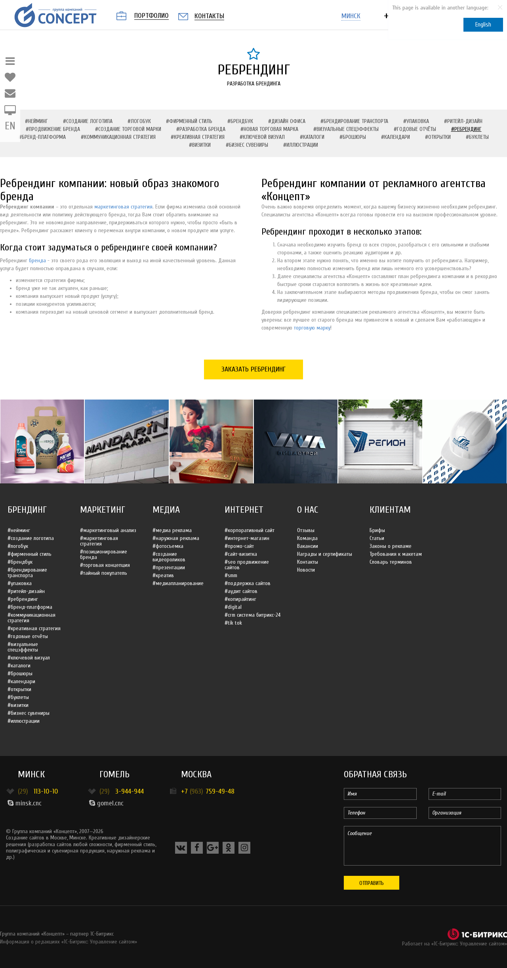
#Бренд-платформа (42, 137)
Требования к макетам (396, 554)
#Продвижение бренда (53, 129)
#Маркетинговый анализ (108, 530)
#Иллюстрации (300, 145)
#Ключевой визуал (262, 137)
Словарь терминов (391, 562)
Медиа (166, 509)
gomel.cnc (106, 803)
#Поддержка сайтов (248, 583)
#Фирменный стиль (189, 121)
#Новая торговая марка (269, 129)
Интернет (244, 509)
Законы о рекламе (391, 546)
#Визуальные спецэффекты (346, 129)
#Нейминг (36, 121)
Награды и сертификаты (324, 554)
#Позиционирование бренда (103, 554)
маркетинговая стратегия (123, 206)
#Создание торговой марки (128, 129)
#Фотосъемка (167, 546)
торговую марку (312, 327)
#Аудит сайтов (241, 591)
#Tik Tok (233, 622)
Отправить (371, 883)
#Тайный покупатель (103, 573)
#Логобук (139, 121)
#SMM (231, 575)
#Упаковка (416, 121)
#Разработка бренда (200, 129)
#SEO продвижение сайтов (247, 565)
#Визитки (200, 145)
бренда (37, 260)
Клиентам (390, 509)
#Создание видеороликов (168, 557)
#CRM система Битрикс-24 (252, 615)
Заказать (253, 369)
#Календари (395, 137)
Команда (307, 538)
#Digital (233, 607)
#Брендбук (240, 121)
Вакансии (307, 546)
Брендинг (27, 509)
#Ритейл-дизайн (463, 121)
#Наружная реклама (175, 538)
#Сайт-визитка (241, 554)
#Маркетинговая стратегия (99, 541)
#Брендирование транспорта (354, 121)
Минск (31, 774)
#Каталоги (312, 137)
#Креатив (163, 575)
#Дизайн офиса (286, 121)
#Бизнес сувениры (247, 145)
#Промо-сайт (239, 546)
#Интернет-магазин (247, 538)
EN (10, 126)
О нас (307, 509)
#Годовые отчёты (415, 129)
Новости (306, 569)
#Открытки (438, 137)
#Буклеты (477, 137)
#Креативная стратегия (198, 137)
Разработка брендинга (253, 83)
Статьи (377, 538)
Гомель (114, 774)
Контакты (307, 562)
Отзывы (305, 530)
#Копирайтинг (240, 599)
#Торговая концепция (105, 565)
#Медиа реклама (172, 530)
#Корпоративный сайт (249, 530)
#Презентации (168, 567)
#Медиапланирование (178, 583)
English (483, 24)
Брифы (377, 530)
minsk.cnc (25, 803)
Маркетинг (102, 509)
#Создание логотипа (87, 121)
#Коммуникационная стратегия (118, 137)
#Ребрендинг (466, 129)
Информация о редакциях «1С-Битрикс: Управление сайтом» (68, 941)
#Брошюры (352, 137)
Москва (196, 774)
